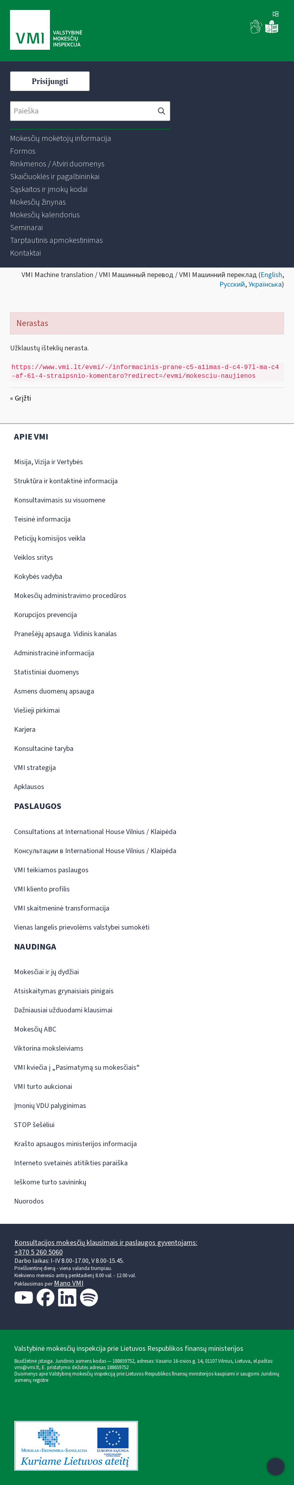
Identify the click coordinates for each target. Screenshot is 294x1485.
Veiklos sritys (33, 558)
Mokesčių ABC (35, 1029)
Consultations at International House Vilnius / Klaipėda (95, 832)
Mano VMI (68, 1283)
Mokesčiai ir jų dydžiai (46, 972)
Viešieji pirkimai (37, 710)
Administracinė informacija (54, 653)
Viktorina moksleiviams (48, 1048)
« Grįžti (20, 398)
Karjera (25, 730)
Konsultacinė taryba (43, 749)
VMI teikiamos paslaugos (51, 870)
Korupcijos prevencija (45, 615)
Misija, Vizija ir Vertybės (48, 462)
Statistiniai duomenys (46, 672)
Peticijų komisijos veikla (49, 538)
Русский (232, 284)
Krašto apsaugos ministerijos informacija (75, 1144)
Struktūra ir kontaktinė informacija (66, 481)
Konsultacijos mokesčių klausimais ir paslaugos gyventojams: (105, 1243)
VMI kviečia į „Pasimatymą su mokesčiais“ (77, 1068)
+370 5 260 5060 (38, 1252)
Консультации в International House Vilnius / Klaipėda (95, 851)
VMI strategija (35, 768)
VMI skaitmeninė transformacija (61, 908)
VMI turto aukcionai (43, 1087)
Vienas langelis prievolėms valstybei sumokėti (82, 927)
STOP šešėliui (34, 1125)
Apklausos (29, 787)
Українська (265, 284)
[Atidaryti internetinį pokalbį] (275, 1466)
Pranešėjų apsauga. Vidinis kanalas (65, 634)
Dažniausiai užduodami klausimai (63, 1010)
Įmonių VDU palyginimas (50, 1106)
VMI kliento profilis (42, 889)
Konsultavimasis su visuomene (59, 500)
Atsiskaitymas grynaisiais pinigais (64, 991)
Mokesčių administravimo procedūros (70, 596)
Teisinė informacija (42, 519)
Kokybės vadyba (38, 577)
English (271, 275)
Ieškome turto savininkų (50, 1182)
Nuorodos (29, 1201)
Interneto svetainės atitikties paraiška (71, 1163)
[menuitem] (60, 138)
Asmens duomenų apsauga (54, 691)
